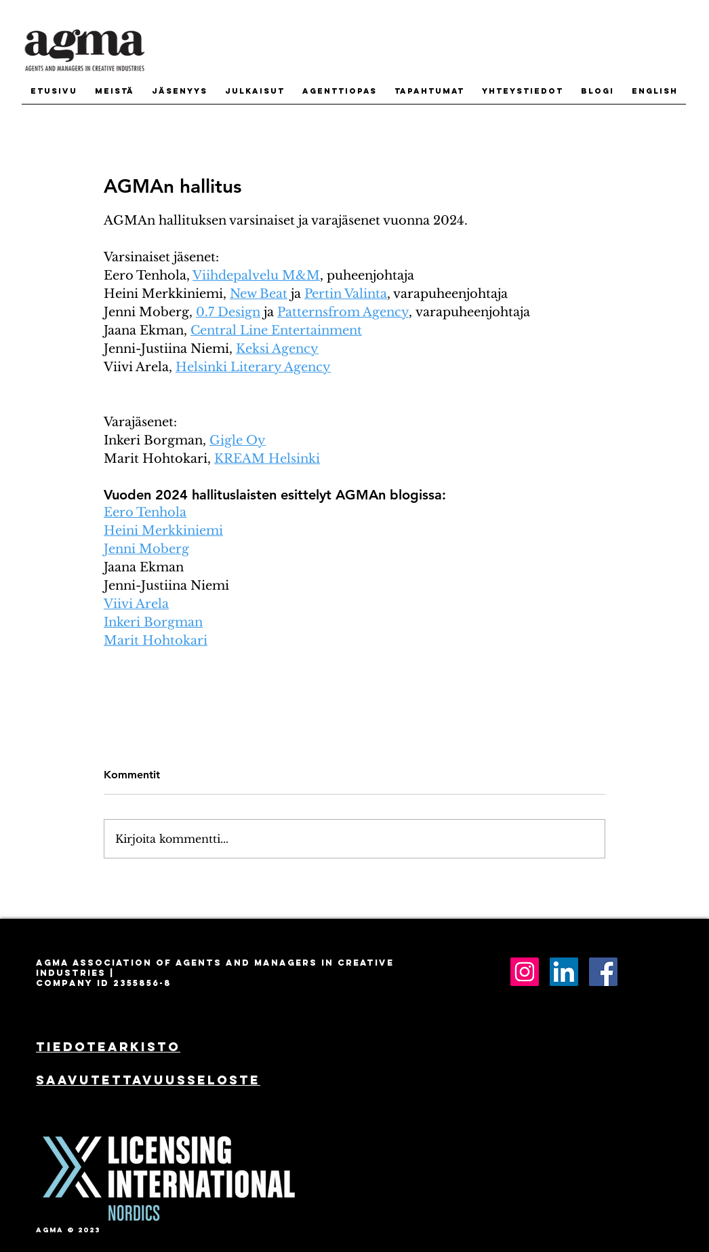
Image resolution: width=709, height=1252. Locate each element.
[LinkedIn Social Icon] (564, 971)
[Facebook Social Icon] (603, 971)
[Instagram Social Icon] (524, 971)
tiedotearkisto (108, 1047)
